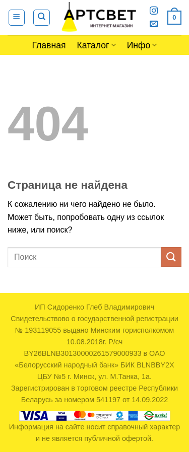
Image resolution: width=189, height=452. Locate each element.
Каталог (96, 45)
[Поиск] (41, 18)
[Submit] (171, 257)
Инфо (142, 45)
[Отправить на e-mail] (154, 24)
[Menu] (17, 18)
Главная (49, 45)
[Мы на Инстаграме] (154, 11)
